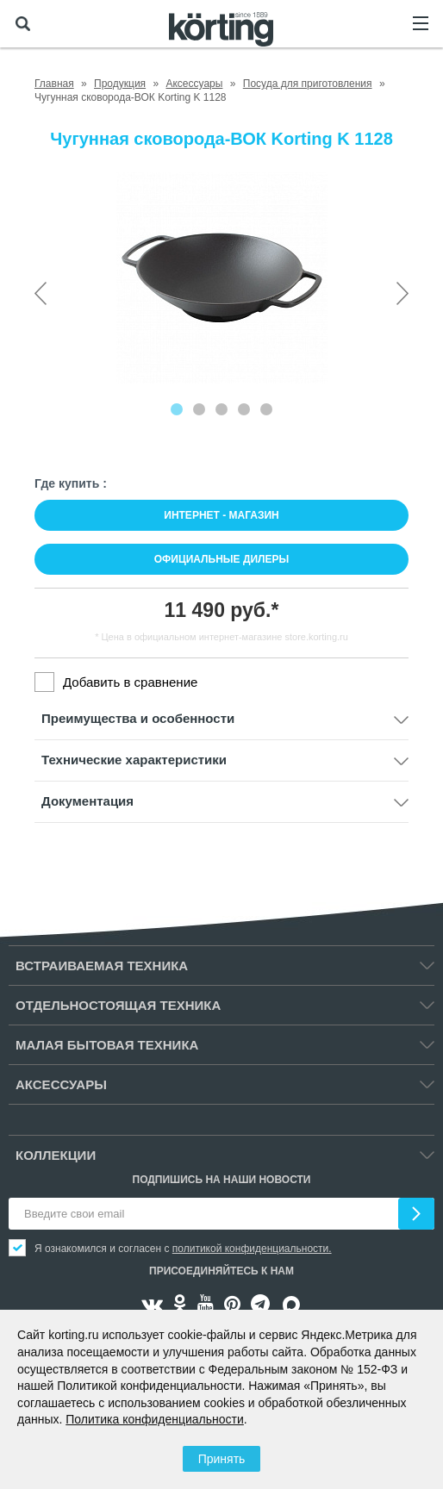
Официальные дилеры (222, 559)
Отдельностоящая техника (118, 1005)
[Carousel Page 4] (244, 409)
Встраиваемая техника (102, 965)
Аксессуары (61, 1084)
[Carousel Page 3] (221, 409)
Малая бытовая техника (107, 1044)
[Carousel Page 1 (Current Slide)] (177, 409)
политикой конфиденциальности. (252, 1249)
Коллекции (56, 1155)
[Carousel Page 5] (266, 409)
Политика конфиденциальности (155, 1419)
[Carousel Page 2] (199, 409)
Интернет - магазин (221, 515)
